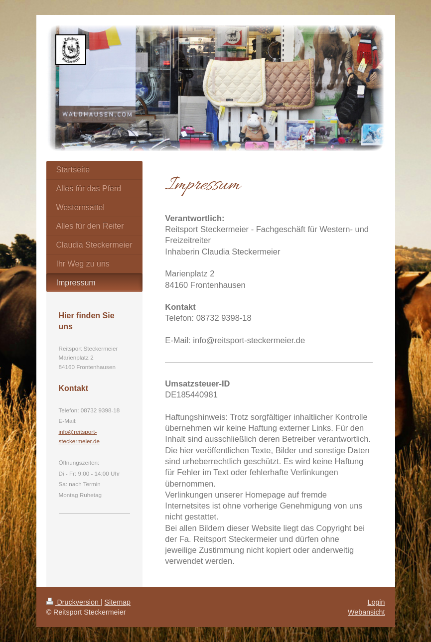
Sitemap (118, 602)
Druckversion (73, 602)
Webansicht (366, 612)
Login (376, 602)
